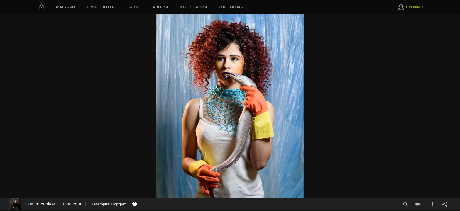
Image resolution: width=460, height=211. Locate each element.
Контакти (229, 7)
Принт (102, 7)
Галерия (159, 7)
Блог (133, 7)
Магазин (65, 7)
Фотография (193, 7)
